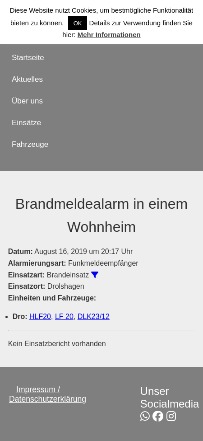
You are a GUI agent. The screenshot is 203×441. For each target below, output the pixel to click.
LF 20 (64, 316)
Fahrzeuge (30, 144)
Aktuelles (27, 79)
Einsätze (26, 122)
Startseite (28, 57)
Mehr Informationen (109, 34)
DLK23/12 (94, 316)
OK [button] (78, 23)
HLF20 (40, 316)
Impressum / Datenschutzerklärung (47, 394)
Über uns (27, 101)
